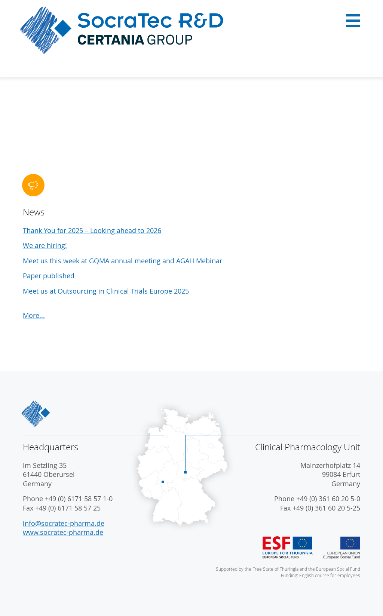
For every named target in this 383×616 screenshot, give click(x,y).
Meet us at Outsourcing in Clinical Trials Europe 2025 (106, 291)
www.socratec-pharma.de (63, 532)
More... (34, 315)
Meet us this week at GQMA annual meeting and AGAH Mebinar (122, 261)
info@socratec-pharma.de (63, 523)
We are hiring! (45, 245)
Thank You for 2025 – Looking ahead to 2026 (92, 230)
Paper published (48, 276)
